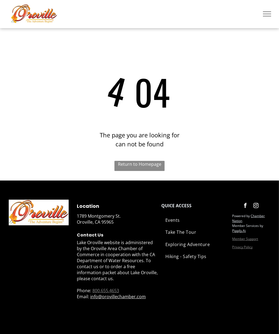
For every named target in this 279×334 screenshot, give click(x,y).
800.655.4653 (105, 291)
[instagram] (256, 206)
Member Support (245, 239)
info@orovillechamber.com (118, 297)
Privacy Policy (242, 247)
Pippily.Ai (239, 230)
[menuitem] (194, 220)
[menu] (267, 14)
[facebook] (245, 206)
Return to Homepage (139, 164)
